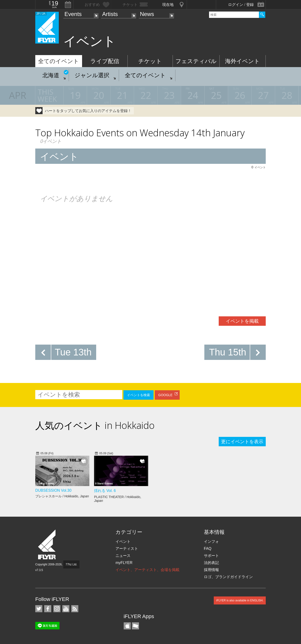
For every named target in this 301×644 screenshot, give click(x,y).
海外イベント (242, 61)
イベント (123, 541)
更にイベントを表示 (242, 441)
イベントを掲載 (242, 321)
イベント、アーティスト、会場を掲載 (147, 570)
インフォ (211, 541)
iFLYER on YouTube (65, 608)
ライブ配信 (104, 61)
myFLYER (123, 563)
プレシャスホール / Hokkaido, (62, 496)
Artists (110, 14)
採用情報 (211, 570)
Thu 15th (227, 352)
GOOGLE (165, 395)
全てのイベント (58, 61)
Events (73, 14)
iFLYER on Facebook (47, 608)
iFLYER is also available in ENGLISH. (239, 600)
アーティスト (126, 549)
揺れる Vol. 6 (105, 491)
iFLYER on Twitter (38, 608)
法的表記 (211, 563)
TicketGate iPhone (135, 625)
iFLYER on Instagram (56, 608)
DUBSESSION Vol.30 (53, 490)
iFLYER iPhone (127, 625)
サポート (211, 556)
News (147, 14)
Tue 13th (73, 352)
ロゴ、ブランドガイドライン (228, 577)
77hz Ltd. (71, 564)
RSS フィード (74, 608)
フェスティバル (196, 61)
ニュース (123, 556)
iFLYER (47, 544)
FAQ (207, 549)
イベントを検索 (138, 395)
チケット (150, 61)
